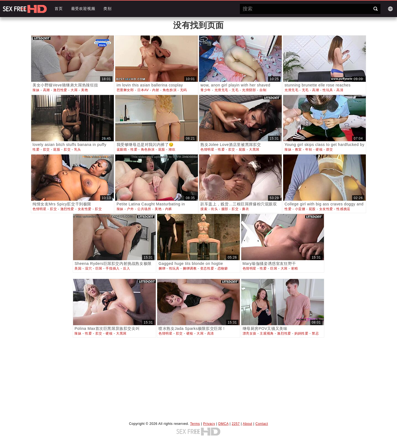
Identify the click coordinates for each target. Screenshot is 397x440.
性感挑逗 (343, 209)
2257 (236, 424)
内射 (155, 90)
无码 (183, 90)
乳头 (77, 149)
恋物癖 (223, 268)
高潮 (46, 90)
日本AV (143, 90)
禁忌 (315, 333)
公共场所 (144, 209)
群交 (329, 149)
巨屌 (98, 268)
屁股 (56, 149)
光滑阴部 (249, 90)
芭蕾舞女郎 (125, 90)
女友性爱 (85, 209)
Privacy (209, 424)
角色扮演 (169, 90)
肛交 (46, 149)
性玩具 (328, 90)
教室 (298, 149)
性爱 (36, 149)
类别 (107, 8)
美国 (77, 268)
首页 (59, 8)
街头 (214, 209)
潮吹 (171, 149)
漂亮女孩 (249, 333)
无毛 (235, 90)
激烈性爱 (60, 90)
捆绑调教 (190, 268)
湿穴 (88, 268)
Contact (262, 424)
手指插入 (112, 268)
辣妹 (36, 90)
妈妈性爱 (301, 333)
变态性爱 (207, 268)
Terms (195, 424)
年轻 (308, 149)
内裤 (168, 209)
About (247, 424)
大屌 (74, 90)
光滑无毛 (221, 90)
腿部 (224, 209)
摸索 (203, 209)
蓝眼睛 (122, 149)
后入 (126, 268)
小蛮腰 (300, 209)
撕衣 (245, 209)
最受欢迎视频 (83, 8)
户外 (130, 209)
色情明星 (207, 149)
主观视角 (266, 333)
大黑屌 (254, 149)
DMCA (223, 424)
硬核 (319, 149)
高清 (339, 90)
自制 (262, 90)
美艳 (84, 90)
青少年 (205, 90)
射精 (294, 268)
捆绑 (162, 268)
